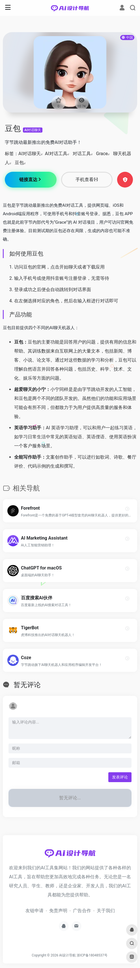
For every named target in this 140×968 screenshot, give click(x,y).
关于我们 (106, 910)
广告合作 (82, 910)
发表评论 (120, 777)
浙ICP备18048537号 (92, 955)
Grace (102, 153)
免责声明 (58, 910)
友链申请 (34, 910)
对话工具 (82, 153)
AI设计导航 (67, 955)
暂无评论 (27, 685)
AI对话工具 (56, 153)
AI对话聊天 (32, 130)
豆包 (19, 162)
